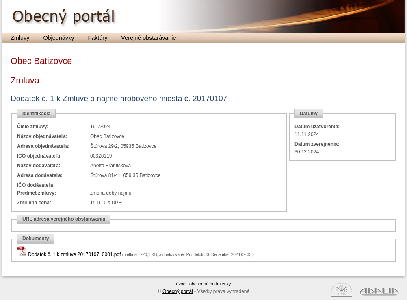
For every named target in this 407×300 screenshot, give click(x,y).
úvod (180, 283)
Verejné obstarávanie (148, 38)
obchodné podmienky (210, 283)
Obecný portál (177, 291)
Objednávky (58, 38)
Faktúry (97, 38)
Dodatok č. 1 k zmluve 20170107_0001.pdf (74, 254)
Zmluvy (20, 38)
